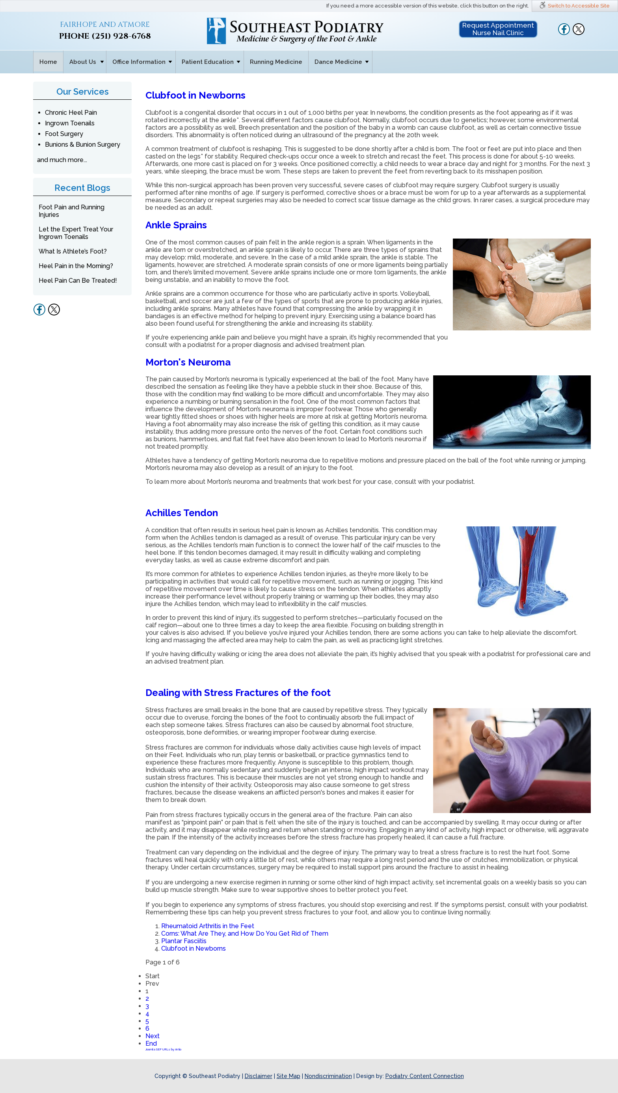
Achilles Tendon (181, 513)
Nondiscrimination (328, 1076)
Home (48, 61)
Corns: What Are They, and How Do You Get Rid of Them (244, 933)
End (151, 1043)
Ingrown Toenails (70, 123)
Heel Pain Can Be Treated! (78, 280)
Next (152, 1036)
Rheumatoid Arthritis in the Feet (207, 926)
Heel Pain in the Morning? (76, 266)
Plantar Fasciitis (184, 941)
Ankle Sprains (176, 225)
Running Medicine (276, 61)
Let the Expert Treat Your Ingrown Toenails (76, 233)
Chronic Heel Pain (71, 112)
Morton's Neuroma (188, 362)
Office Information (139, 61)
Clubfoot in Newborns (195, 95)
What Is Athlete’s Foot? (73, 251)
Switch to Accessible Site (579, 6)
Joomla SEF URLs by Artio (163, 1049)
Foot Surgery (64, 134)
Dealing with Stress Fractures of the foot (238, 692)
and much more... (62, 160)
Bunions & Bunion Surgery (82, 144)
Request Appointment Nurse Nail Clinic (498, 29)
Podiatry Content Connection (424, 1076)
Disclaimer (258, 1076)
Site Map (288, 1076)
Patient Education (208, 61)
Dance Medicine (338, 61)
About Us (82, 61)
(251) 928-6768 (121, 36)
